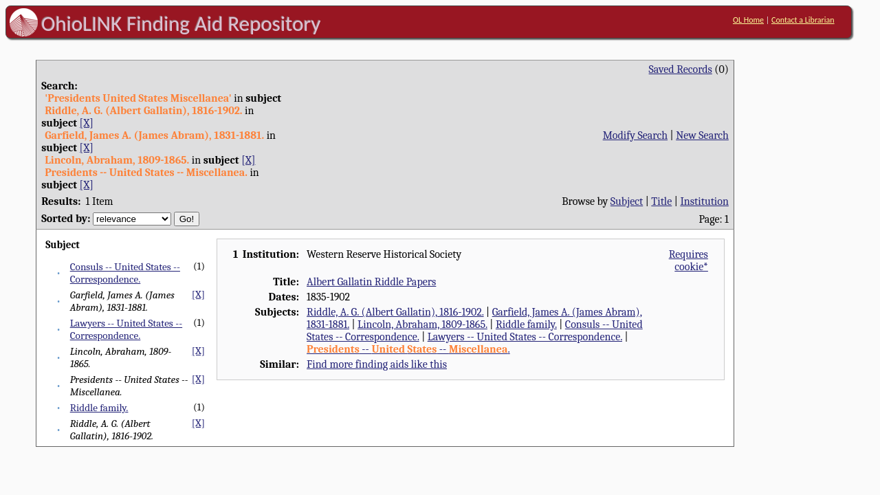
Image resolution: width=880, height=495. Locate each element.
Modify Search (635, 135)
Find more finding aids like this (377, 364)
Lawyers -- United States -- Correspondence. (126, 329)
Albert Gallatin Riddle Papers (371, 282)
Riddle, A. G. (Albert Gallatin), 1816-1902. (395, 312)
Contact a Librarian (803, 20)
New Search (702, 135)
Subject (626, 201)
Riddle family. (99, 408)
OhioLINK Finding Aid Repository (181, 23)
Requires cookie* (688, 260)
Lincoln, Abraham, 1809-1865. (422, 324)
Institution (704, 201)
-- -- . (408, 349)
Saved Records (680, 69)
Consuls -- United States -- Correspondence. (125, 273)
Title (661, 201)
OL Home (748, 20)
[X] (87, 123)
